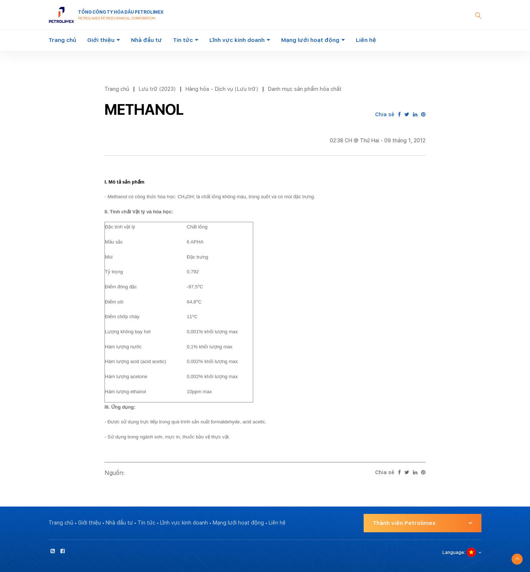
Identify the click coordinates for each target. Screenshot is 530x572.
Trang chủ (62, 40)
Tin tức (183, 40)
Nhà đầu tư (146, 40)
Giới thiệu (100, 40)
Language (453, 552)
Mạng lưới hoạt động (310, 40)
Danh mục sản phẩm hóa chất (305, 89)
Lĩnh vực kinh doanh (237, 40)
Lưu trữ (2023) (157, 89)
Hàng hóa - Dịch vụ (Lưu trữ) (221, 89)
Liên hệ (366, 40)
